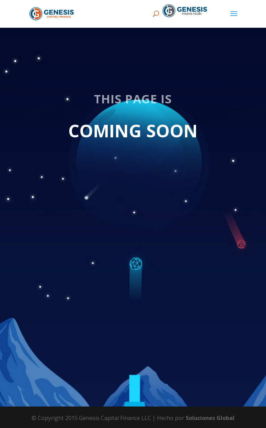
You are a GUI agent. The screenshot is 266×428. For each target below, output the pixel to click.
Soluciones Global (210, 418)
